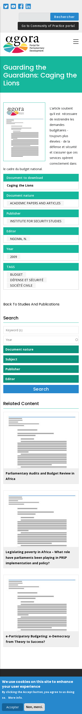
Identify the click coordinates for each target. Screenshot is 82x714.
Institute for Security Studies (35, 221)
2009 (13, 257)
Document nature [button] (19, 349)
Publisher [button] (12, 369)
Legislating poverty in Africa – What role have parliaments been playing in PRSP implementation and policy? (38, 557)
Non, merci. (34, 708)
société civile (21, 285)
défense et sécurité (26, 280)
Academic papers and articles (35, 203)
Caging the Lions (20, 185)
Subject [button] (11, 359)
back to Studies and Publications (31, 304)
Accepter (12, 708)
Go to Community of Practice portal (48, 26)
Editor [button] (10, 379)
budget (16, 274)
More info (15, 699)
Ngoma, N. (18, 239)
